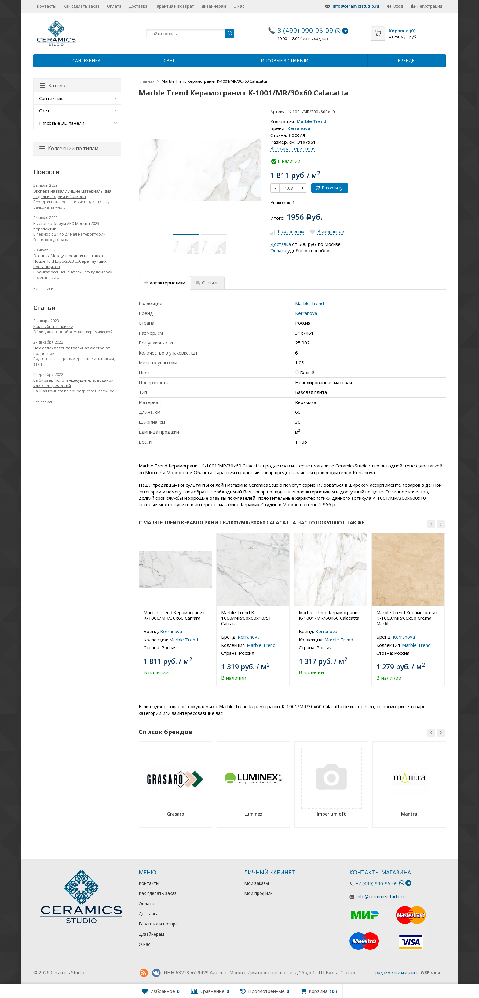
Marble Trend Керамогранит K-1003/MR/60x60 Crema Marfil (407, 618)
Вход (395, 6)
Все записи (43, 288)
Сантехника (86, 60)
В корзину (328, 188)
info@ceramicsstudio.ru (356, 6)
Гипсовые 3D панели (283, 60)
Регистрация (426, 6)
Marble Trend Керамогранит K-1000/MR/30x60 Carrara (174, 615)
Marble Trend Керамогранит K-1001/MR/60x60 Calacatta (329, 615)
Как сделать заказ (82, 6)
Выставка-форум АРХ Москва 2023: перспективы (66, 226)
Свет (169, 60)
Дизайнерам (213, 6)
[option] (186, 247)
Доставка (138, 6)
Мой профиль (258, 893)
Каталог (54, 85)
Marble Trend (311, 121)
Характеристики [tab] (164, 282)
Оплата (114, 6)
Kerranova (298, 128)
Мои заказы (256, 883)
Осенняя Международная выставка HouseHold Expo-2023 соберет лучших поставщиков (70, 261)
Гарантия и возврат (174, 6)
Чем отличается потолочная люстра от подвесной (71, 350)
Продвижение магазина (396, 972)
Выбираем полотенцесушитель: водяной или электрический (73, 382)
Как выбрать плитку (53, 326)
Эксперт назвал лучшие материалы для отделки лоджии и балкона (72, 193)
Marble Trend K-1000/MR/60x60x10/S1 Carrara (246, 618)
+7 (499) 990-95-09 (377, 883)
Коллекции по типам (68, 148)
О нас (238, 6)
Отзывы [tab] (208, 282)
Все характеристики (292, 148)
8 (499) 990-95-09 (305, 30)
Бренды (406, 60)
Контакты (46, 6)
